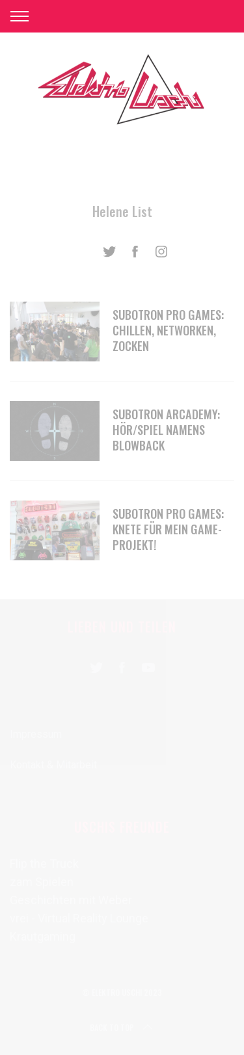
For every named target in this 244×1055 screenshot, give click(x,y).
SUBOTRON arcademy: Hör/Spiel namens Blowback (166, 429)
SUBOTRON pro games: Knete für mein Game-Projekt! (168, 528)
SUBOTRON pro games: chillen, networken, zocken (168, 330)
